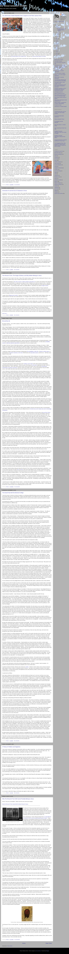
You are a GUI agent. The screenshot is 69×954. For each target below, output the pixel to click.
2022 (57, 41)
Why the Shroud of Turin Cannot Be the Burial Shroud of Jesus (15, 804)
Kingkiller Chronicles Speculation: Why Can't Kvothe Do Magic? (60, 132)
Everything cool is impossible (60, 65)
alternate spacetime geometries (13, 343)
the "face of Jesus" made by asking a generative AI (24, 281)
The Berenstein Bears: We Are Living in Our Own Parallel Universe (60, 112)
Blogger (47, 950)
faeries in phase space (44, 351)
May (58, 34)
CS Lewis (56, 158)
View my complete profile (59, 21)
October (58, 27)
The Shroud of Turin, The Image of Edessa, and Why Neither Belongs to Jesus (22, 275)
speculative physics (34, 352)
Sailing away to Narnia (59, 59)
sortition (27, 666)
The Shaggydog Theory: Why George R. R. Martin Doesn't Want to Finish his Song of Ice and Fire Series (60, 145)
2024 (57, 38)
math (55, 173)
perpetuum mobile (58, 179)
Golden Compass (58, 161)
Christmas (56, 157)
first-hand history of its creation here (18, 56)
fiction (56, 160)
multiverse (56, 175)
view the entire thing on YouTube (39, 56)
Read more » (4, 313)
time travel (20, 352)
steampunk (57, 187)
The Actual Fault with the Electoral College (12, 492)
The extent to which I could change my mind (60, 83)
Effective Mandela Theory (59, 119)
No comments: (17, 184)
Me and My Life (6, 321)
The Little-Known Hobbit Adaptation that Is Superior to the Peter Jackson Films (22, 15)
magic (56, 172)
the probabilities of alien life (32, 351)
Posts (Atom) (9, 945)
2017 (57, 48)
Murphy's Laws (57, 176)
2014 (57, 51)
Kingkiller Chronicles (58, 167)
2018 (57, 46)
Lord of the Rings (58, 170)
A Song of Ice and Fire (59, 151)
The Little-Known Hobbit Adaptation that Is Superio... (61, 29)
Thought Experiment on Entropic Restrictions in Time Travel (61, 140)
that (22, 469)
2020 (57, 43)
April (58, 36)
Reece (62, 14)
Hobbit (56, 166)
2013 (57, 53)
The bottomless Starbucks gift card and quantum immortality (60, 80)
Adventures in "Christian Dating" (61, 106)
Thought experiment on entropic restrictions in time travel (61, 67)
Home (23, 943)
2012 (57, 54)
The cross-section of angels (60, 73)
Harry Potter (57, 163)
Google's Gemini (44, 285)
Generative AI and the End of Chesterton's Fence (14, 190)
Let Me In (56, 169)
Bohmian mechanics (58, 154)
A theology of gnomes (59, 91)
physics (56, 181)
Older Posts (49, 943)
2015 (57, 49)
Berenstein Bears (58, 152)
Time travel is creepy (58, 69)
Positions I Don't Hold (28, 363)
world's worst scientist (59, 193)
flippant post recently (13, 295)
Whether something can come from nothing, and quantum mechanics (60, 85)
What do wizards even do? (60, 93)
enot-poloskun (38, 950)
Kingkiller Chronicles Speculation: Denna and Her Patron (60, 136)
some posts (34, 365)
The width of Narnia (58, 61)
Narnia (56, 178)
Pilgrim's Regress (58, 182)
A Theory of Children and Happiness (11, 746)
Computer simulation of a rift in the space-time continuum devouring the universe (60, 89)
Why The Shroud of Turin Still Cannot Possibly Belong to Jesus (18, 799)
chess (56, 155)
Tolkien (56, 190)
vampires (56, 191)
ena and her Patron (46, 412)
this (18, 469)
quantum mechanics (13, 352)
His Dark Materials (58, 164)
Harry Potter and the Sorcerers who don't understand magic (60, 95)
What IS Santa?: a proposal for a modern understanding (60, 103)
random (56, 185)
